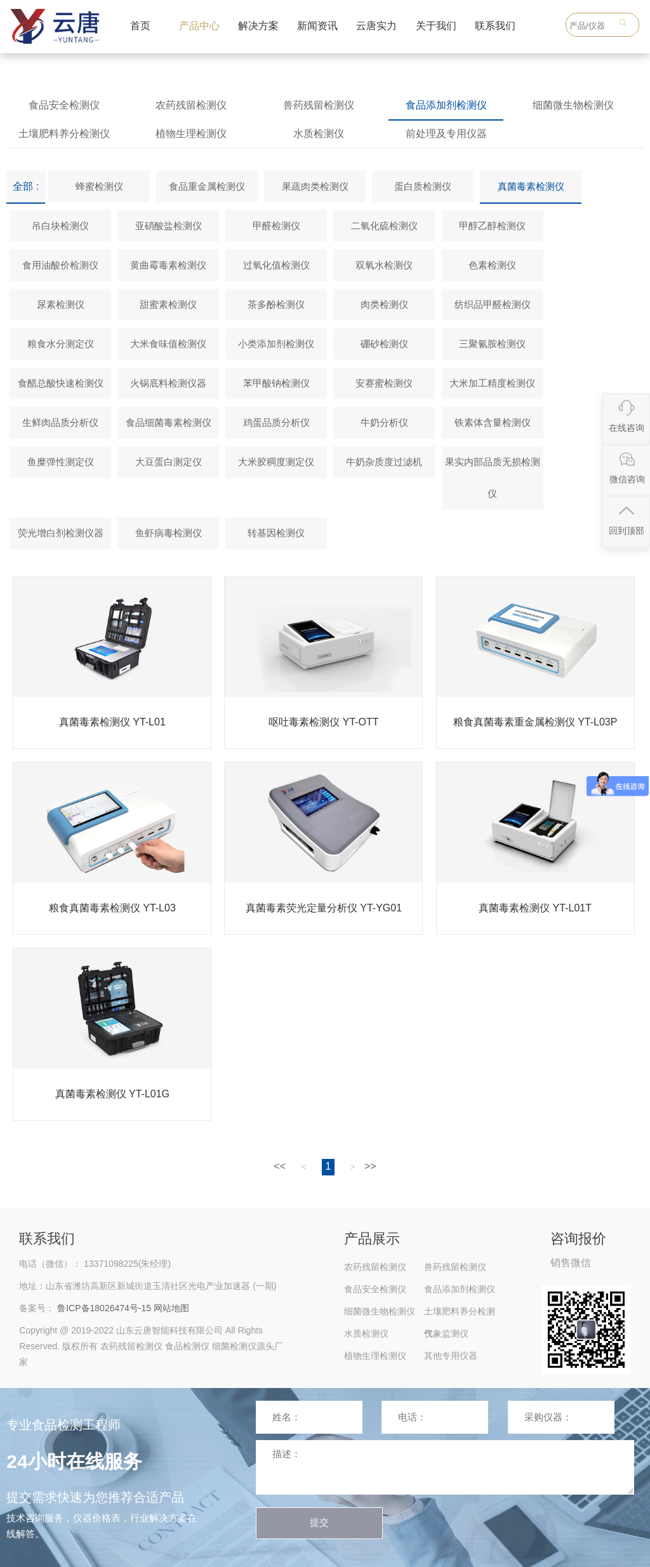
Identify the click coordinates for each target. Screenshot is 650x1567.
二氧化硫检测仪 (384, 225)
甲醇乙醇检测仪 (492, 225)
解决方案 (258, 25)
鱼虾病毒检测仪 (168, 532)
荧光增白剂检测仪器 (60, 532)
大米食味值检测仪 (168, 343)
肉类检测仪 (384, 304)
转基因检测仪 (276, 532)
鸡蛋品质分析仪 (276, 422)
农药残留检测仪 (191, 105)
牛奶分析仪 (384, 422)
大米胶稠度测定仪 (276, 461)
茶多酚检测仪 (276, 304)
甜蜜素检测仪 (168, 304)
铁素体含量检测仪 (492, 422)
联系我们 (495, 25)
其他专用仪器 (450, 1356)
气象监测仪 (446, 1333)
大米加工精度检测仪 (492, 383)
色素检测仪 (492, 265)
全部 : (26, 186)
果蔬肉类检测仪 (315, 186)
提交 (319, 1522)
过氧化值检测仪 (276, 265)
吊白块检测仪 (60, 225)
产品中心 (199, 25)
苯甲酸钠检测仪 (276, 383)
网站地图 (171, 1308)
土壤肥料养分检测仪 (64, 133)
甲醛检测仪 (276, 225)
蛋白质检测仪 (422, 186)
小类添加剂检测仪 (276, 343)
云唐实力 (376, 25)
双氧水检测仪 (384, 265)
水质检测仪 (318, 133)
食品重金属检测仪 (207, 186)
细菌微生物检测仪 (573, 105)
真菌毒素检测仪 (531, 186)
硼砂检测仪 (384, 343)
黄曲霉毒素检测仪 (168, 265)
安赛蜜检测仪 (384, 383)
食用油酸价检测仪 (60, 265)
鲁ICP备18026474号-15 (104, 1308)
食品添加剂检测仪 (446, 105)
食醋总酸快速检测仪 (60, 383)
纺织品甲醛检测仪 (492, 304)
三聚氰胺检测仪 (492, 343)
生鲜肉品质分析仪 (60, 422)
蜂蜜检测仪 (99, 186)
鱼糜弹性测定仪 (60, 461)
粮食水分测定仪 (60, 343)
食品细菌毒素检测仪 (168, 422)
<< (280, 1166)
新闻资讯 (317, 25)
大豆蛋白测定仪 (168, 461)
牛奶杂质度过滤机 (384, 461)
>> (370, 1166)
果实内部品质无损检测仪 (492, 477)
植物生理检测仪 (191, 133)
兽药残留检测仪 (318, 105)
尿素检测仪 (60, 304)
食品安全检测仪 (64, 105)
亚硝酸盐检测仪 (168, 225)
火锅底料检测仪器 (168, 383)
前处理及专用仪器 (446, 133)
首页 (140, 25)
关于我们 (436, 25)
